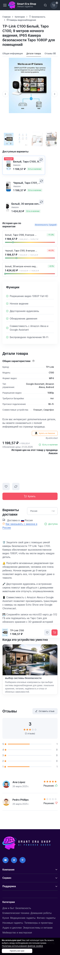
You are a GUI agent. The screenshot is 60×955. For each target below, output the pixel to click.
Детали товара (33, 53)
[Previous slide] (5, 94)
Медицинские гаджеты (23, 917)
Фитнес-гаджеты (46, 917)
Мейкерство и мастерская (17, 932)
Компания (8, 869)
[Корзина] (54, 5)
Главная (6, 16)
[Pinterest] (22, 860)
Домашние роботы (41, 912)
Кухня (5, 917)
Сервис (6, 877)
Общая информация (12, 53)
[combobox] (42, 511)
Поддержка (9, 886)
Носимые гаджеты (12, 922)
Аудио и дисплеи (12, 927)
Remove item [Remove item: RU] (52, 511)
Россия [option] (38, 511)
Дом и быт (8, 908)
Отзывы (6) (50, 53)
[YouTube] (5, 860)
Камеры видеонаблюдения (21, 20)
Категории (20, 16)
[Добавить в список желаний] (6, 486)
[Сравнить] (41, 159)
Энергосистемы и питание (38, 927)
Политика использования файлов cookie (22, 946)
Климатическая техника (15, 912)
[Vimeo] (14, 860)
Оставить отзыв (44, 711)
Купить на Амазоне (44, 433)
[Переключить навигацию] (4, 5)
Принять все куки (17, 951)
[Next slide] (54, 94)
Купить (30, 496)
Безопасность (37, 16)
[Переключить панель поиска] (45, 5)
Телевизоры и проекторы (38, 922)
